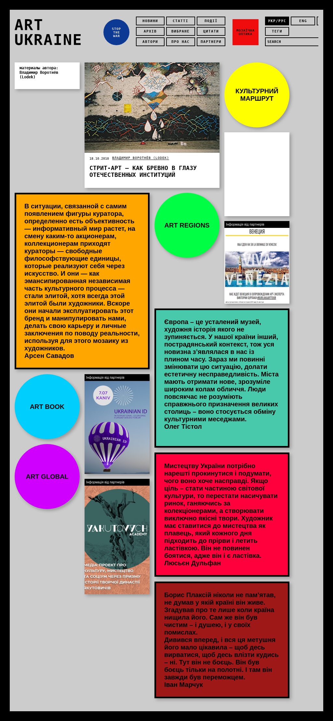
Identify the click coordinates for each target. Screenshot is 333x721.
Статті (180, 21)
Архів (150, 31)
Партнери (211, 42)
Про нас (180, 42)
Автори (150, 42)
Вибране (180, 31)
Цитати (211, 31)
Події (211, 21)
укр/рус (277, 21)
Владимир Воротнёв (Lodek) (140, 158)
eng (303, 21)
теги (277, 31)
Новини (150, 21)
